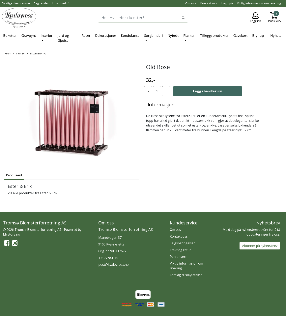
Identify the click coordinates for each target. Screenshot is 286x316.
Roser (86, 35)
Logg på (227, 3)
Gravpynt (28, 35)
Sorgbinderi (153, 35)
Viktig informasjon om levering (259, 3)
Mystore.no (11, 234)
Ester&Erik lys (36, 53)
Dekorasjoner (105, 35)
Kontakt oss (208, 3)
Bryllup (258, 35)
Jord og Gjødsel (64, 38)
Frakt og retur (180, 250)
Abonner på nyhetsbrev (259, 246)
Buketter (10, 35)
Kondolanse (130, 35)
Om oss (190, 3)
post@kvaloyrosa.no (113, 264)
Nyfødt (173, 35)
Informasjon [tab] (161, 104)
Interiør (46, 35)
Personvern (178, 256)
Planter (189, 35)
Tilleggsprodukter (214, 35)
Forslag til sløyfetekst (186, 275)
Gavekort (240, 35)
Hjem (8, 53)
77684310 (111, 258)
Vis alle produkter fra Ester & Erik (32, 193)
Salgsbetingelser (182, 243)
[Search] (143, 17)
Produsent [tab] (14, 175)
